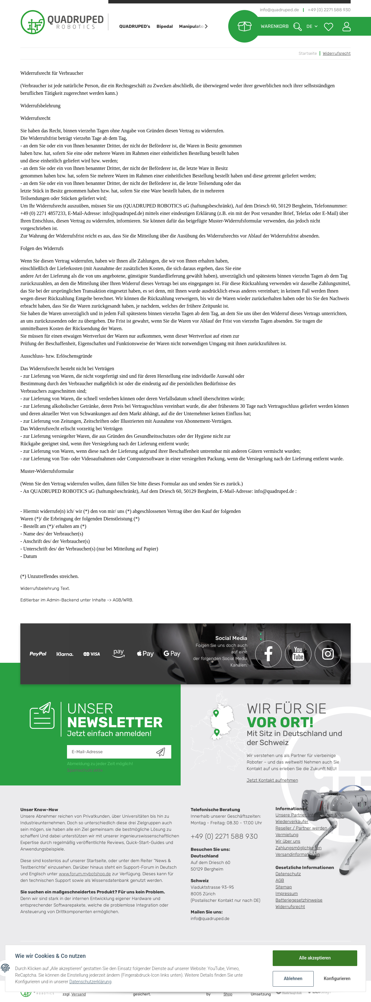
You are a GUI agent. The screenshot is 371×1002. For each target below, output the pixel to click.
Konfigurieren (337, 978)
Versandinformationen (298, 854)
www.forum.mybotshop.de (85, 874)
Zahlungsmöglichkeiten (299, 848)
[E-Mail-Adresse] (112, 752)
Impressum (287, 893)
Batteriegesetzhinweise (299, 900)
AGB (280, 880)
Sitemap (284, 887)
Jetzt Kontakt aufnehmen (272, 780)
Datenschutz (288, 874)
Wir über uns (288, 841)
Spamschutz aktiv (85, 770)
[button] (344, 26)
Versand (78, 994)
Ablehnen (293, 978)
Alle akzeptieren (314, 957)
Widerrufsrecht (290, 906)
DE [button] (309, 26)
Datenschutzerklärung (90, 981)
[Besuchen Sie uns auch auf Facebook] (268, 654)
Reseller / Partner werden (301, 828)
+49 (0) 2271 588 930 (224, 836)
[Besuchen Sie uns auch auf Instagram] (328, 654)
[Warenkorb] (258, 26)
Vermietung (287, 834)
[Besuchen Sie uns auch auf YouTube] (298, 654)
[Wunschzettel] (328, 26)
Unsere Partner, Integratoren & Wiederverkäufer (306, 818)
